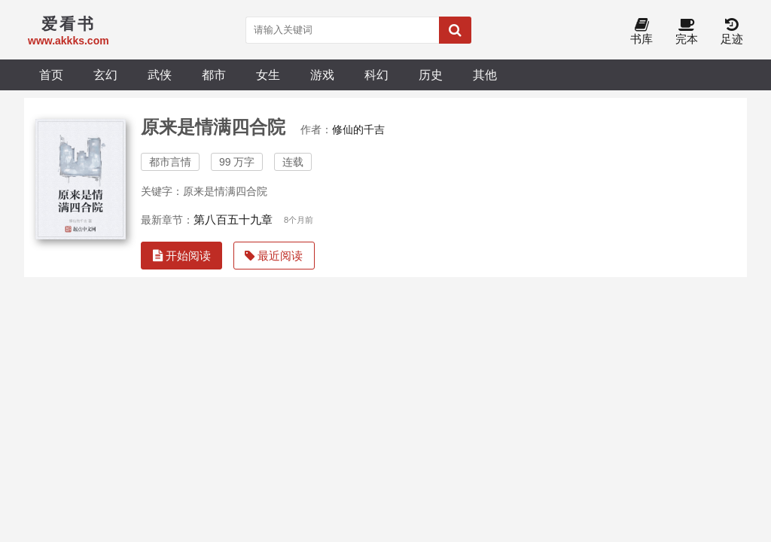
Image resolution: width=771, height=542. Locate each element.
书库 (641, 32)
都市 (214, 74)
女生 (268, 74)
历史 (431, 74)
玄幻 (105, 74)
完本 (686, 32)
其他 (485, 74)
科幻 (376, 74)
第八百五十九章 (233, 219)
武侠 (160, 74)
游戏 (322, 74)
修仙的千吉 (358, 129)
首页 (51, 74)
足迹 (732, 32)
